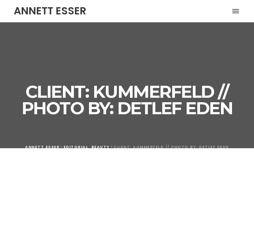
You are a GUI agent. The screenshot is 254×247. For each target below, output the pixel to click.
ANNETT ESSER (50, 11)
